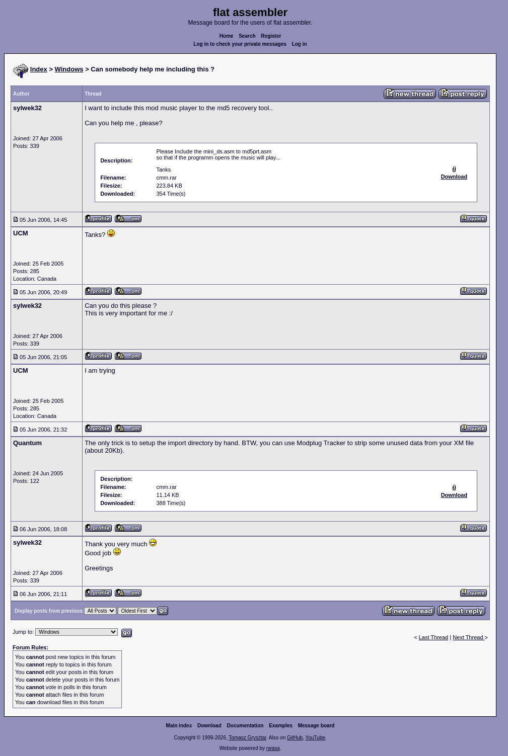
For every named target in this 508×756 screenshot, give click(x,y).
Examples (281, 725)
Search (247, 36)
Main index (179, 725)
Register (271, 36)
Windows (69, 69)
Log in (299, 44)
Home (227, 36)
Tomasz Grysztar (247, 737)
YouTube (315, 737)
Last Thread (434, 637)
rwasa (273, 748)
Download (209, 725)
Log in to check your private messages (239, 44)
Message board (316, 725)
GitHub (295, 737)
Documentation (245, 725)
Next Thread (468, 637)
